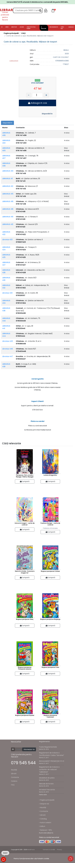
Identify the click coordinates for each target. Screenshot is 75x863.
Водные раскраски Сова (50, 667)
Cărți (23, 33)
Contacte (15, 777)
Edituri (42, 826)
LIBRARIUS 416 (7, 201)
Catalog (43, 819)
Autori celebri (45, 822)
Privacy (59, 850)
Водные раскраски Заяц (24, 619)
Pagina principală (11, 33)
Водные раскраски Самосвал (50, 716)
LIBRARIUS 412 (7, 186)
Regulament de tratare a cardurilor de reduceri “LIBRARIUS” (49, 769)
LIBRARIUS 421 (7, 224)
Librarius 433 (7, 293)
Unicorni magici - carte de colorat (25, 524)
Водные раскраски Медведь (50, 619)
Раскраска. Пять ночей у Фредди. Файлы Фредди (24, 476)
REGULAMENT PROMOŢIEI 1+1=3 (51, 761)
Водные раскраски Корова (24, 715)
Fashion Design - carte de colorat (50, 524)
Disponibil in (47, 114)
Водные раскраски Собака (50, 571)
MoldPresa (31, 850)
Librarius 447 (7, 356)
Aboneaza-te (29, 749)
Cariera (14, 781)
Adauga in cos (37, 102)
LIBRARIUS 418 (7, 209)
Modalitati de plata (46, 778)
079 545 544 (23, 763)
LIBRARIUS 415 (7, 194)
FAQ (12, 785)
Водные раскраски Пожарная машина (24, 668)
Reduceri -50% (45, 830)
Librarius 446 (7, 349)
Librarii (13, 773)
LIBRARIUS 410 (7, 171)
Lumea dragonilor (50, 475)
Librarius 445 (7, 341)
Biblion (66, 50)
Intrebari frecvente (47, 789)
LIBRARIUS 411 (7, 178)
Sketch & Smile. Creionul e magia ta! (24, 572)
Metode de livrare (46, 783)
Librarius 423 (7, 239)
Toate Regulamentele (48, 747)
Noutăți (14, 770)
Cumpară (24, 481)
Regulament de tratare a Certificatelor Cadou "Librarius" (51, 754)
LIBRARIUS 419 (7, 216)
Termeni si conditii (49, 850)
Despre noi (44, 804)
